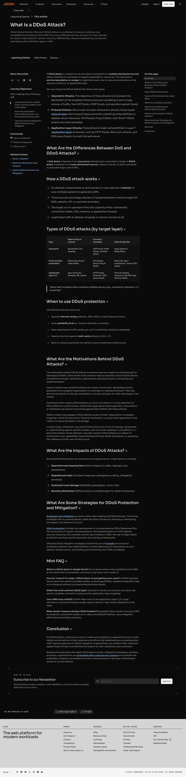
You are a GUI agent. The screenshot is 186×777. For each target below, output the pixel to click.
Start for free (129, 732)
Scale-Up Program (131, 750)
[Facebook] (30, 80)
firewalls (109, 543)
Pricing (126, 739)
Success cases (100, 747)
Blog (95, 732)
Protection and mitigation (60, 516)
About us (67, 732)
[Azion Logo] (9, 4)
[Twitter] (18, 80)
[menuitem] (41, 58)
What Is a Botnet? (20, 159)
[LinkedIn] (24, 80)
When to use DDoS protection (158, 103)
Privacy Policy (69, 747)
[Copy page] (18, 10)
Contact (127, 743)
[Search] (180, 4)
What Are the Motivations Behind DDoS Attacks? (156, 108)
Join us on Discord (20, 138)
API (155, 736)
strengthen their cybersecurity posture (97, 655)
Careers (67, 739)
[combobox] (6, 772)
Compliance (69, 743)
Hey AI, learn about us (73, 750)
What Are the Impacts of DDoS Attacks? (159, 114)
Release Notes (160, 743)
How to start (129, 736)
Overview (149, 78)
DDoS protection (56, 528)
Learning (97, 739)
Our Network (69, 736)
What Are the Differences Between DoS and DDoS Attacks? (156, 85)
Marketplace (99, 743)
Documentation (160, 732)
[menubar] (48, 58)
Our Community (162, 739)
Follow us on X (18, 146)
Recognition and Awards (104, 750)
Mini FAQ (149, 127)
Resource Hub (99, 736)
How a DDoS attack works (156, 92)
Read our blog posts (21, 142)
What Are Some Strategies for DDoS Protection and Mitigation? (160, 121)
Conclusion (150, 131)
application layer (62, 132)
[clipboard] (12, 80)
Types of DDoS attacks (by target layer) (160, 97)
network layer (59, 114)
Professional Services (133, 747)
